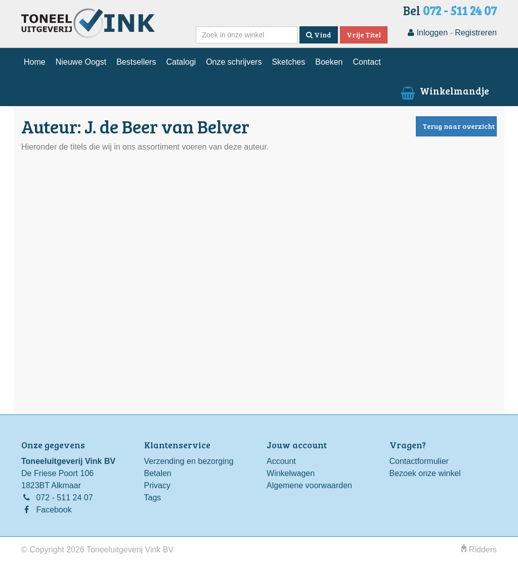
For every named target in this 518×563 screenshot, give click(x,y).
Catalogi (181, 62)
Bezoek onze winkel (425, 473)
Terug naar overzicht (458, 126)
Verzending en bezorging (189, 461)
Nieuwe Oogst (81, 62)
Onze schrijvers (234, 62)
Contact (366, 62)
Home (35, 62)
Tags (152, 497)
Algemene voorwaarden (309, 485)
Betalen (157, 473)
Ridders (479, 549)
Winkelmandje (444, 90)
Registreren (476, 32)
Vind (318, 34)
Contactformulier (419, 461)
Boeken (328, 62)
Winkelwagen (291, 473)
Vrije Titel (364, 34)
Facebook (53, 509)
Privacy (157, 485)
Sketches (288, 62)
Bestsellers (136, 62)
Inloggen (428, 32)
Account (281, 461)
